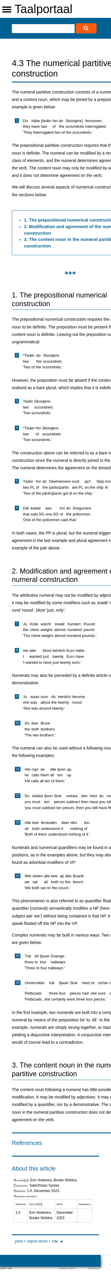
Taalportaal (44, 8)
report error (37, 1241)
